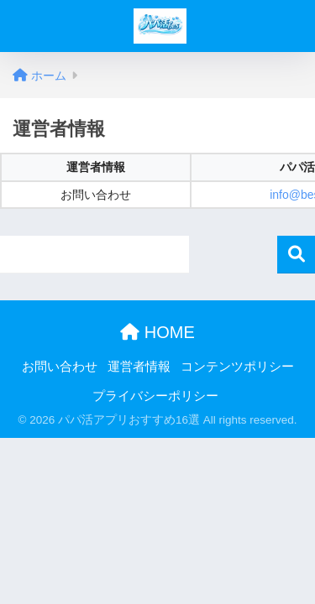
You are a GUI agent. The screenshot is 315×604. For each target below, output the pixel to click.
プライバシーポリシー (155, 396)
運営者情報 (139, 366)
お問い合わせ (59, 366)
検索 (296, 254)
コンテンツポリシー (237, 366)
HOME (157, 332)
